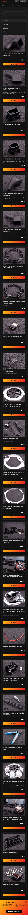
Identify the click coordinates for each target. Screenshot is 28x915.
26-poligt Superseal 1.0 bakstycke (12, 159)
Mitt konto (14, 5)
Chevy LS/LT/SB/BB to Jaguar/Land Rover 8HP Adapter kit (13, 507)
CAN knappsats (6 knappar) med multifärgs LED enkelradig (13, 714)
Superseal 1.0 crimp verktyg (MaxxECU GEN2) (12, 748)
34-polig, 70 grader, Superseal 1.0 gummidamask (11, 89)
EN (26, 5)
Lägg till (14, 64)
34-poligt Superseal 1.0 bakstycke (12, 124)
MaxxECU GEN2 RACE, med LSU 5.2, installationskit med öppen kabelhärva (13, 576)
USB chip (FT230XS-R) (8, 371)
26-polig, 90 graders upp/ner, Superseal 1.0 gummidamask (14, 194)
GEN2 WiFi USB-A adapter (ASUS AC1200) (12, 336)
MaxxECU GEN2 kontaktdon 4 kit (11, 884)
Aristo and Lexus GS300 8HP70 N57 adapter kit (13, 782)
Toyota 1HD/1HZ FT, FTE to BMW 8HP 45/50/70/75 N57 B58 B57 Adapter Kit (12, 405)
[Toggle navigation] (3, 4)
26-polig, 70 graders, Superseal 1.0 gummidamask (12, 230)
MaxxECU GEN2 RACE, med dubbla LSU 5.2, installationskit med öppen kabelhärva (13, 818)
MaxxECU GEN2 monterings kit (10, 439)
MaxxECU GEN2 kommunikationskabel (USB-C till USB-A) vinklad (14, 302)
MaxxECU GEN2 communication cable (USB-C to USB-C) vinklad (13, 267)
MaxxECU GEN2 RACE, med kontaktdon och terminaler (13, 541)
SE (23, 5)
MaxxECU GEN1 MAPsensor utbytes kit (12, 646)
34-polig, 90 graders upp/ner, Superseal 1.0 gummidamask (14, 55)
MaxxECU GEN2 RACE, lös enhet (10, 852)
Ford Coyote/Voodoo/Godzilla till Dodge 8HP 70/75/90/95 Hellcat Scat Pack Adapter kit (14, 611)
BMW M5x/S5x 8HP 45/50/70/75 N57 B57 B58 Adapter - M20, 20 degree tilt (13, 473)
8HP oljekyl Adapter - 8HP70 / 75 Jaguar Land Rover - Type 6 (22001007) (13, 679)
